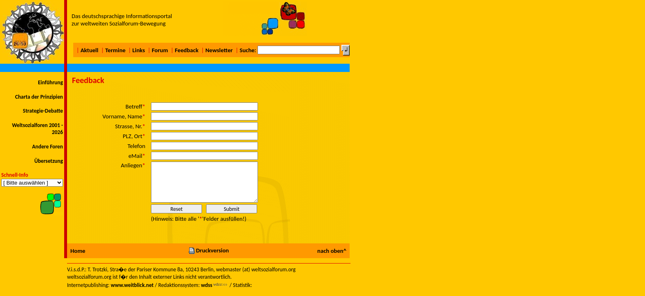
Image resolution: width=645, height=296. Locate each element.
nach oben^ (331, 250)
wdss (206, 285)
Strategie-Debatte (43, 110)
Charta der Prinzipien (39, 96)
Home (77, 250)
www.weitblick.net (132, 285)
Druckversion (208, 250)
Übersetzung (48, 160)
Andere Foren (47, 146)
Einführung (50, 82)
